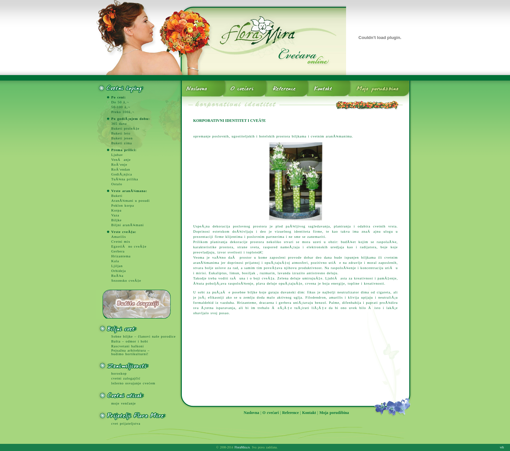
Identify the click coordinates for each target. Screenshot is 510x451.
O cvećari (270, 412)
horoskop (119, 373)
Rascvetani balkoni (127, 346)
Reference (290, 412)
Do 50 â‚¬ (120, 102)
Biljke (116, 220)
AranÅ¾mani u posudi (130, 200)
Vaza (115, 215)
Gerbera (118, 251)
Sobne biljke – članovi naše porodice (143, 336)
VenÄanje (121, 159)
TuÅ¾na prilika (124, 179)
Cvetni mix (120, 241)
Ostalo (116, 184)
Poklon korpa (122, 205)
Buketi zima (121, 143)
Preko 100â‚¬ (122, 112)
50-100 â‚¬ (120, 107)
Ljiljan (117, 266)
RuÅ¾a (117, 275)
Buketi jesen (122, 138)
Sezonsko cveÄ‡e (126, 280)
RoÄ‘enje (119, 164)
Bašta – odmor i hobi (129, 341)
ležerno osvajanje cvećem (133, 383)
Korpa (116, 210)
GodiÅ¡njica (121, 174)
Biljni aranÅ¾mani (127, 225)
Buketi (116, 196)
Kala (115, 261)
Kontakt (309, 412)
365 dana (119, 123)
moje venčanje (123, 403)
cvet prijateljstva (126, 423)
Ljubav (117, 155)
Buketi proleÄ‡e (125, 128)
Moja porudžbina (334, 412)
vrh (502, 447)
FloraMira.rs (242, 447)
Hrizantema (121, 256)
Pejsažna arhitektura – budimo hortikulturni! (130, 352)
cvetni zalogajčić (126, 378)
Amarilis (118, 236)
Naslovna (251, 412)
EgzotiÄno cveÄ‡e (128, 246)
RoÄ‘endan (120, 169)
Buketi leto (120, 133)
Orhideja (118, 271)
